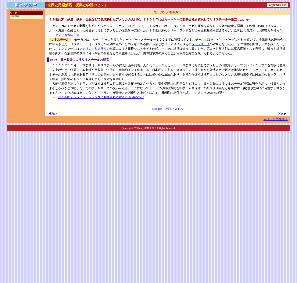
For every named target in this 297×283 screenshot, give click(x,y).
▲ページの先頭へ (275, 119)
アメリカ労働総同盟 (93, 48)
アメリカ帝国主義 (67, 35)
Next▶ (282, 113)
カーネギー (99, 39)
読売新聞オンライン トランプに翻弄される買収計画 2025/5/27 (101, 97)
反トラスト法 (200, 44)
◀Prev (52, 113)
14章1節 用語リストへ (167, 109)
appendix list (277, 4)
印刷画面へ (16, 16)
